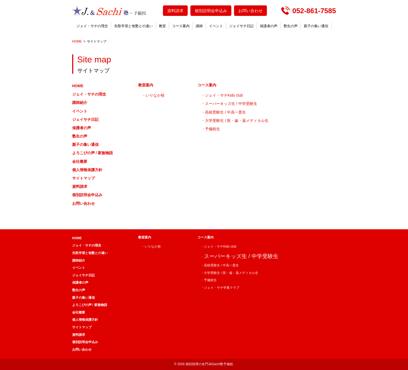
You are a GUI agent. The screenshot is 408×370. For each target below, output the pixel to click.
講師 (199, 26)
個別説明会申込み (211, 10)
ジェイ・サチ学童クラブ (221, 288)
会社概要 (79, 161)
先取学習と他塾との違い (133, 26)
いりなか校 (155, 95)
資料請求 (175, 10)
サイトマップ (83, 178)
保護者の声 (268, 26)
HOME (77, 86)
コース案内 (181, 26)
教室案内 (145, 85)
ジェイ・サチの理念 (92, 26)
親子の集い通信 (316, 26)
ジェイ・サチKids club (224, 95)
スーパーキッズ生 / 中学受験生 (231, 103)
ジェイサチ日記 (241, 26)
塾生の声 (291, 26)
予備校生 (212, 129)
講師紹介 (79, 102)
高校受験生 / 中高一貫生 (225, 112)
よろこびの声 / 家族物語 (92, 153)
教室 (162, 26)
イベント (216, 26)
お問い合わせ (250, 10)
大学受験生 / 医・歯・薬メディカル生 (236, 120)
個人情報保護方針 (87, 170)
